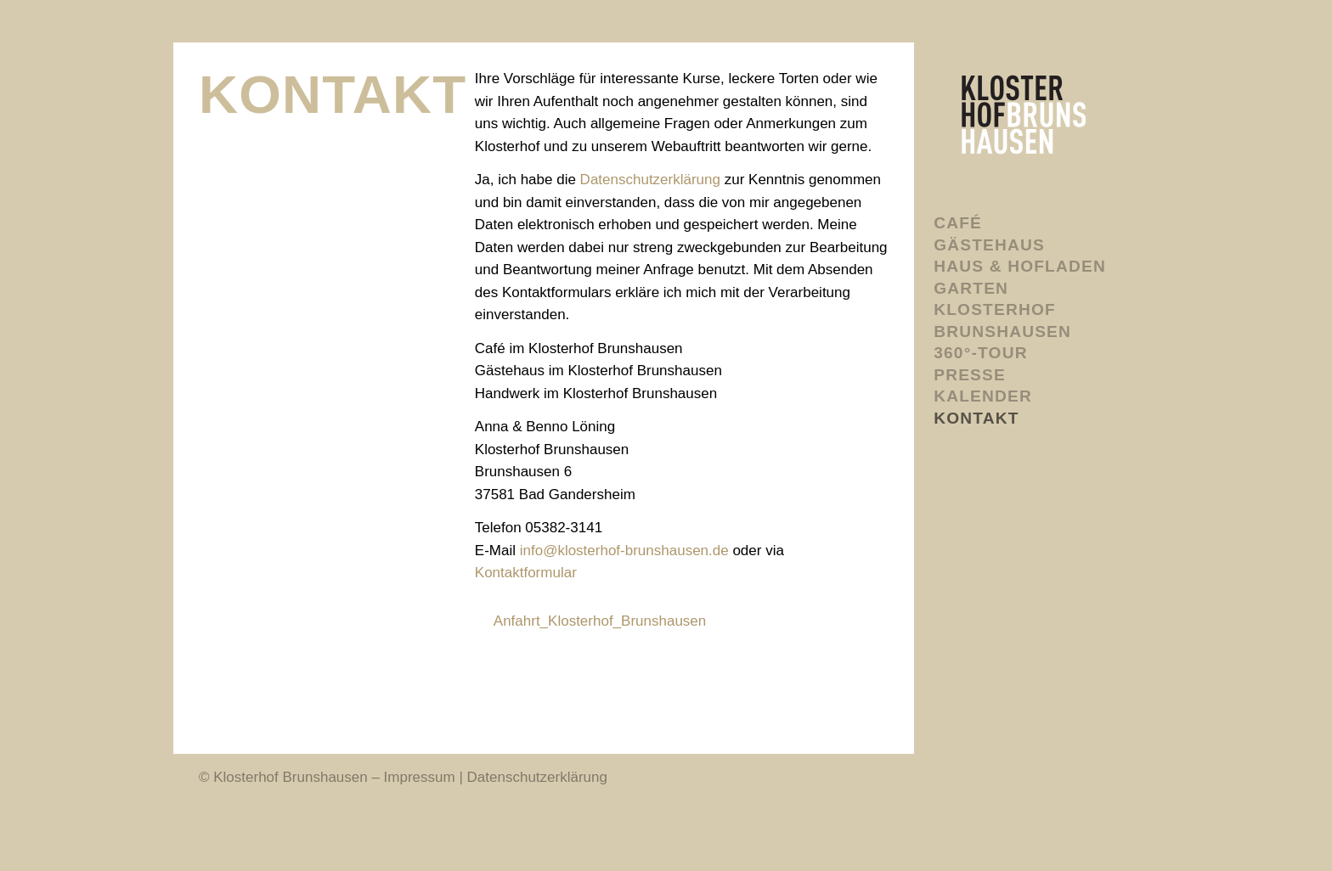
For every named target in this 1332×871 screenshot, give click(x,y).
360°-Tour (980, 353)
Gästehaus (989, 245)
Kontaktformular (526, 573)
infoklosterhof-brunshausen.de (624, 550)
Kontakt (976, 418)
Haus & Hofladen (1020, 266)
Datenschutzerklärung (650, 179)
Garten (971, 288)
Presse (970, 375)
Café (958, 223)
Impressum (419, 777)
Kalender (983, 396)
